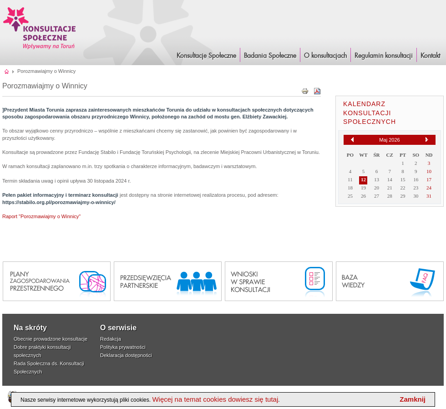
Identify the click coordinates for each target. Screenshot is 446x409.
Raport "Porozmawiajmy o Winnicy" (41, 216)
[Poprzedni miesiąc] (352, 139)
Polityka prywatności (123, 347)
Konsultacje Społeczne (206, 56)
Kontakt (430, 56)
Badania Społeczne (270, 56)
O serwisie (118, 328)
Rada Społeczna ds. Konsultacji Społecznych (49, 367)
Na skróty (30, 328)
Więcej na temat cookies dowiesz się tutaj (215, 399)
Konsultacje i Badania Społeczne (39, 28)
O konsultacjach (325, 56)
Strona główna (7, 71)
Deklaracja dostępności (126, 355)
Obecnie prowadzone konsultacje (50, 339)
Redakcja (110, 339)
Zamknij (413, 399)
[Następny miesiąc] (427, 140)
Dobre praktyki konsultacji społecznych (42, 351)
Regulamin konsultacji (384, 56)
